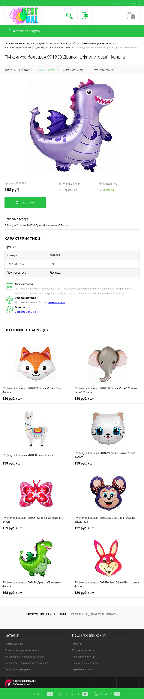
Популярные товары (83, 650)
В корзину (25, 202)
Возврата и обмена (25, 311)
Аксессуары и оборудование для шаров (26, 663)
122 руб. (84, 528)
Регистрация (130, 3)
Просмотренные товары (46, 614)
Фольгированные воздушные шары (24, 656)
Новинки (77, 644)
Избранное (73, 693)
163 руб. (12, 190)
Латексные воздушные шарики (21, 650)
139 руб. (12, 399)
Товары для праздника (17, 669)
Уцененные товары (82, 669)
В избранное (108, 183)
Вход (115, 3)
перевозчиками (56, 302)
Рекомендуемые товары (86, 663)
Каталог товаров (22, 31)
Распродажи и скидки (84, 656)
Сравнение (38, 693)
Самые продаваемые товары (94, 614)
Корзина (106, 693)
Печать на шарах (13, 644)
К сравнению (67, 190)
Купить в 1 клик (69, 183)
